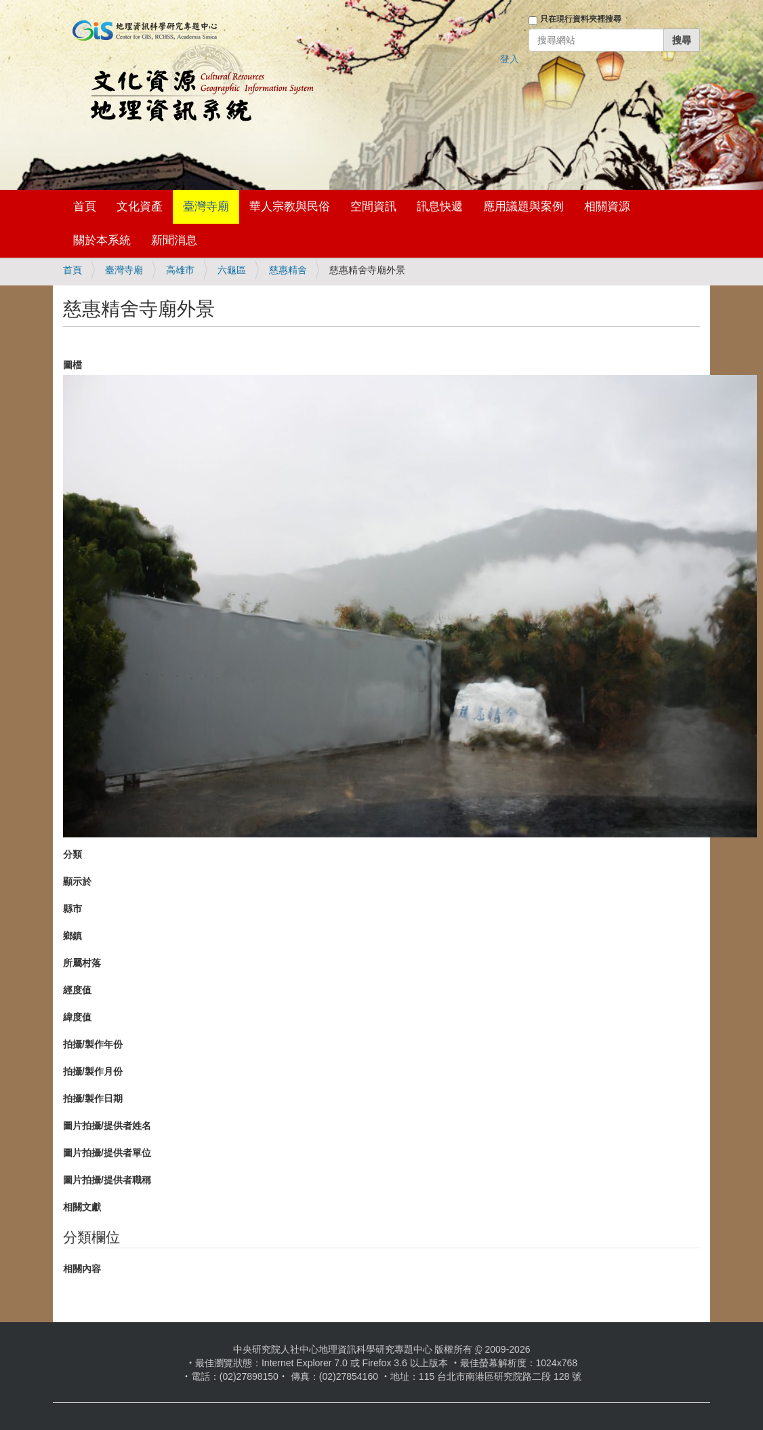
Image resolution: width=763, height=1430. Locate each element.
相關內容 (82, 1268)
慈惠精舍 (288, 269)
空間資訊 (373, 206)
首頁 (84, 206)
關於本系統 (102, 240)
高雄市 (180, 269)
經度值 (77, 990)
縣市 (72, 908)
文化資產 (140, 206)
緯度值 (77, 1017)
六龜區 (232, 269)
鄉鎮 (72, 935)
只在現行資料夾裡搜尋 (580, 19)
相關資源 (607, 206)
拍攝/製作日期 (93, 1098)
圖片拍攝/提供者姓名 (107, 1125)
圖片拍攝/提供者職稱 (107, 1179)
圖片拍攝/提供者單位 (107, 1152)
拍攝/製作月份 (93, 1071)
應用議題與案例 (523, 206)
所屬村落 (82, 962)
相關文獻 (82, 1206)
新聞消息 (174, 240)
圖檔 (72, 364)
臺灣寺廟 (206, 206)
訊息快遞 (440, 206)
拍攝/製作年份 (93, 1044)
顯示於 (77, 881)
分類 (72, 854)
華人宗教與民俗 (289, 206)
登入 (509, 59)
